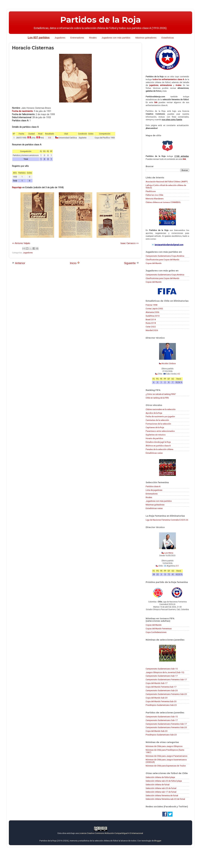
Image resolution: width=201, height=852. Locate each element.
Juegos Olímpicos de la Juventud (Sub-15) (165, 672)
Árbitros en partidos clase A (158, 445)
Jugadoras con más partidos (159, 501)
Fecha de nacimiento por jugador (160, 416)
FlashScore (151, 191)
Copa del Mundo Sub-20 (156, 697)
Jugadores (60, 37)
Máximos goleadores (145, 37)
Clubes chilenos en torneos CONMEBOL (163, 202)
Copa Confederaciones (156, 632)
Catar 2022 (151, 326)
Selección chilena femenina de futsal (162, 795)
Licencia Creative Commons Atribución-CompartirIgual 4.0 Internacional (111, 833)
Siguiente (131, 263)
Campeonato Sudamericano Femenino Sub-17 (166, 679)
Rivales (93, 37)
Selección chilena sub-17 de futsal (161, 792)
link (155, 102)
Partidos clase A (153, 486)
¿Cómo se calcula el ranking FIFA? (161, 394)
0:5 (49, 138)
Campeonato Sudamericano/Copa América (165, 256)
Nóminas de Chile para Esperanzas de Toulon (166, 765)
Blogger (157, 840)
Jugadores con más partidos (116, 37)
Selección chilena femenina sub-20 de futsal (165, 799)
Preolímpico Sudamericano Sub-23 (161, 705)
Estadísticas (168, 37)
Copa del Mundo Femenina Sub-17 (161, 687)
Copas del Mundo (154, 263)
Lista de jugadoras (154, 490)
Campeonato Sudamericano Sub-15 (162, 668)
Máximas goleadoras (155, 504)
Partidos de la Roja (100, 20)
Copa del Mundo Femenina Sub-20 (161, 701)
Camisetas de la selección (157, 420)
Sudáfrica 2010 (153, 316)
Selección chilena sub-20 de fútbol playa (164, 781)
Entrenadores (77, 37)
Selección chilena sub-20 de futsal (161, 788)
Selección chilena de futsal (157, 784)
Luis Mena (168, 553)
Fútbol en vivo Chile (154, 195)
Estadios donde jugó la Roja (158, 442)
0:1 (177, 566)
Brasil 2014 (151, 319)
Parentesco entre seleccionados (160, 431)
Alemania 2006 (152, 312)
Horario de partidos (154, 438)
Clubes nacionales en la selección (161, 409)
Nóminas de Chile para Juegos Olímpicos (164, 746)
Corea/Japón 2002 (154, 308)
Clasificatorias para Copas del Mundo (162, 259)
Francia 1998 (151, 305)
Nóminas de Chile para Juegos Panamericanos (166, 756)
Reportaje (17, 187)
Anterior (18, 263)
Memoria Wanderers (155, 198)
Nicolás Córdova (169, 363)
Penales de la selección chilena (159, 449)
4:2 (178, 374)
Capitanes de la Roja (155, 427)
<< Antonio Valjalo (21, 243)
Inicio (75, 263)
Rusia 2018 (151, 323)
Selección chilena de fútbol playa (160, 777)
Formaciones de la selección (158, 424)
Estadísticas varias (154, 453)
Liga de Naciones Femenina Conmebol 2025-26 (167, 520)
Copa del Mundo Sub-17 (156, 683)
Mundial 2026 (152, 330)
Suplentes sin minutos (155, 434)
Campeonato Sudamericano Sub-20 (162, 690)
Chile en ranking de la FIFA (157, 398)
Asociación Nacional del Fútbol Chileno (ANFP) (167, 181)
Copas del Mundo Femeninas (159, 628)
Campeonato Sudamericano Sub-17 (162, 676)
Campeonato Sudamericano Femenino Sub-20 (166, 694)
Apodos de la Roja (154, 413)
